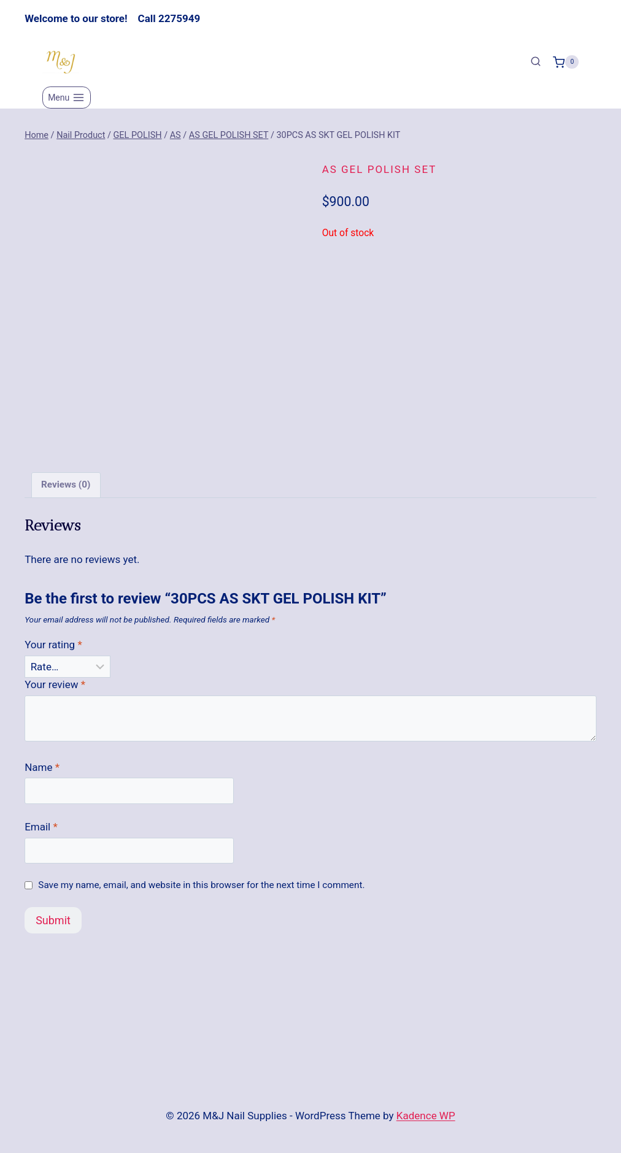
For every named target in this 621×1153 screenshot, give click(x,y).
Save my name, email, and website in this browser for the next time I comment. (201, 889)
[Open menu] (66, 97)
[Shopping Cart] (566, 62)
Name (42, 772)
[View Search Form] (536, 62)
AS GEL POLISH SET (379, 169)
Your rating (53, 650)
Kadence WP (425, 1115)
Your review (55, 689)
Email (41, 831)
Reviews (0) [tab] (65, 490)
